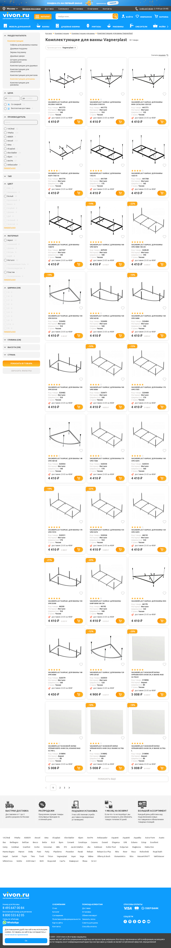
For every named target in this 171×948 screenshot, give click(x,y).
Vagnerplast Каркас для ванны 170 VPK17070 (64, 535)
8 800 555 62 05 (14, 915)
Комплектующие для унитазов (24, 75)
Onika (95, 860)
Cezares (133, 851)
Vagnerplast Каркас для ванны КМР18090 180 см (106, 607)
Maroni (84, 860)
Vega (31, 870)
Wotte (152, 870)
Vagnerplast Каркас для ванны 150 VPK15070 (106, 535)
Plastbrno (126, 860)
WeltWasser (122, 870)
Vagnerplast (8, 870)
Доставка (49, 9)
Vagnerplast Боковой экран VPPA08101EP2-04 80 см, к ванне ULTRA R (105, 755)
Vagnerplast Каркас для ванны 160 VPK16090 (148, 319)
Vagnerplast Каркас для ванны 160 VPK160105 (106, 319)
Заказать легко (88, 919)
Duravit (145, 851)
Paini (105, 860)
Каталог (49, 33)
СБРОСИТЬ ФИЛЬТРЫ (21, 371)
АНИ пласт (8, 874)
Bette (76, 851)
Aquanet (132, 846)
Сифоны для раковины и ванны (24, 45)
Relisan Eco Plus (22, 865)
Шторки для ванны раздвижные (18, 61)
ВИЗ (20, 874)
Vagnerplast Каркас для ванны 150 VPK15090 (64, 607)
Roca (55, 865)
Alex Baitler (79, 846)
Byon (95, 851)
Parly (114, 860)
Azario (22, 851)
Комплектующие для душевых (24, 66)
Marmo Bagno (69, 860)
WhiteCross (138, 870)
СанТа (44, 874)
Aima (52, 846)
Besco (67, 851)
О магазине (93, 9)
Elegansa (158, 851)
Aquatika (158, 846)
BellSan (55, 851)
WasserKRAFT (105, 870)
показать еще (106, 786)
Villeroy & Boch (58, 870)
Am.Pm (103, 846)
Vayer (22, 870)
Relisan (6, 865)
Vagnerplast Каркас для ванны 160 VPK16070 (148, 463)
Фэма (70, 874)
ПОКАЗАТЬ (21, 363)
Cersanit (106, 851)
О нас (54, 908)
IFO (120, 856)
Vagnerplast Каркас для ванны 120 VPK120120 (106, 679)
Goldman (61, 856)
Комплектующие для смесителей (19, 70)
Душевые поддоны (18, 48)
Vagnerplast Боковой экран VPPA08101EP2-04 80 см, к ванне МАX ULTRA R (149, 680)
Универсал (57, 874)
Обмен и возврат (89, 915)
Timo (128, 865)
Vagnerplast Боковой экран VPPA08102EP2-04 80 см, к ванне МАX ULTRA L (65, 755)
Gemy (49, 856)
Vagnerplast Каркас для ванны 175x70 (106, 175)
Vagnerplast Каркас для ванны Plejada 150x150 (106, 103)
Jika (147, 856)
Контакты (107, 9)
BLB (86, 851)
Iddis (111, 856)
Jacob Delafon (134, 856)
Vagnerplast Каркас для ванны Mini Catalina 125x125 (148, 103)
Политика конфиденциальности (66, 919)
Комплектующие (15, 41)
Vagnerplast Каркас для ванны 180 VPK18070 (106, 247)
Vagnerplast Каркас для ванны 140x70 (64, 247)
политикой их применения (16, 935)
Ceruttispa (120, 851)
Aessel (42, 846)
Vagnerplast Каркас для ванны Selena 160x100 (64, 103)
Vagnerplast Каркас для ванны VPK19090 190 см (148, 247)
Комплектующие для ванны (22, 79)
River (46, 865)
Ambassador (117, 846)
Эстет (81, 874)
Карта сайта (57, 923)
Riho (37, 865)
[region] (21, 147)
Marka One (52, 860)
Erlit (5, 856)
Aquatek (145, 846)
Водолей (31, 874)
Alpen (92, 846)
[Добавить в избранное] (81, 94)
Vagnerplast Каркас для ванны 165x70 (148, 175)
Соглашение (57, 915)
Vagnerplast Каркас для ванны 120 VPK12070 (148, 535)
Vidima (42, 870)
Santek (107, 865)
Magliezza (37, 860)
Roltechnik (68, 865)
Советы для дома (90, 923)
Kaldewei (158, 856)
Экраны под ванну (18, 52)
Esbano (14, 856)
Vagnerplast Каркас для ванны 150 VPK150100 (64, 391)
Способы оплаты (89, 926)
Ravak (152, 860)
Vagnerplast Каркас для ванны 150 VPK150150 (64, 319)
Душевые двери (17, 56)
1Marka (19, 846)
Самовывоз (63, 9)
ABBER (31, 846)
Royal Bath (83, 865)
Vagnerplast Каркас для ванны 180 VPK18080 (106, 391)
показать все (9, 168)
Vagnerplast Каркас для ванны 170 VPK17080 (106, 463)
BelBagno (42, 851)
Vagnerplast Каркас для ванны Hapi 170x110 (64, 175)
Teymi (118, 865)
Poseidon (140, 860)
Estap (26, 856)
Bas (31, 851)
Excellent (37, 856)
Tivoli (138, 865)
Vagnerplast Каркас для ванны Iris (148, 607)
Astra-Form (8, 851)
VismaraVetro (76, 870)
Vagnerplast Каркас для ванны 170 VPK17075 (148, 391)
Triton (149, 865)
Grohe (87, 856)
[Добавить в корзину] (79, 122)
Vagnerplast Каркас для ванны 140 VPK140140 (64, 463)
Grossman (99, 856)
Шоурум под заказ (31, 9)
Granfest (75, 856)
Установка (78, 9)
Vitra (90, 870)
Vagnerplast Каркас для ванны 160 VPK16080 (64, 679)
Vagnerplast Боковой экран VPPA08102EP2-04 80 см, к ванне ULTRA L (146, 755)
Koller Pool (8, 860)
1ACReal (7, 846)
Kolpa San (23, 860)
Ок (26, 941)
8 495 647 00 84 (14, 908)
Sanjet (96, 865)
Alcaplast (64, 846)
